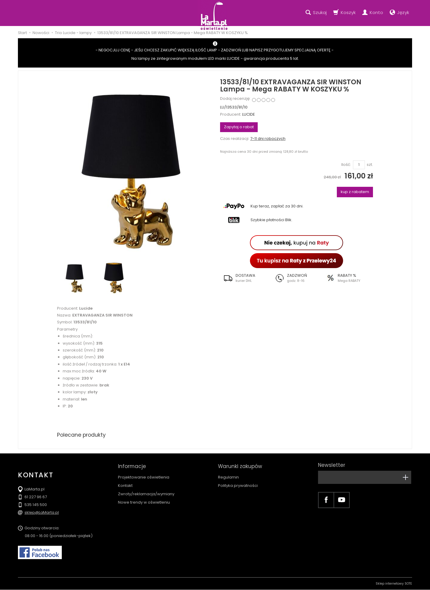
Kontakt (125, 483)
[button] (245, 278)
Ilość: (346, 164)
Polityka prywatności (238, 483)
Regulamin (228, 475)
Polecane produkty (82, 434)
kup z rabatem (355, 192)
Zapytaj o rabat (239, 127)
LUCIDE (248, 114)
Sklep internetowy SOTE (394, 584)
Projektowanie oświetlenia (143, 475)
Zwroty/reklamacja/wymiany (146, 492)
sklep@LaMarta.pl (41, 513)
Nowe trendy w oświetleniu (144, 500)
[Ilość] (359, 165)
